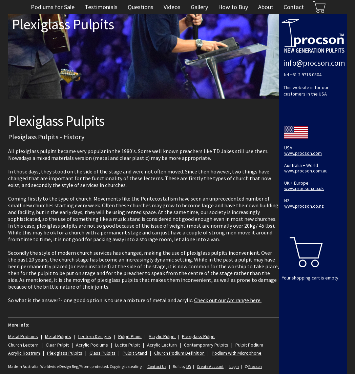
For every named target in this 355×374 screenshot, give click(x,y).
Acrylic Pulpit (162, 336)
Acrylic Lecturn (162, 345)
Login (234, 366)
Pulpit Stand (135, 353)
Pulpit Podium (249, 345)
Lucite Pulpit (127, 345)
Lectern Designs (94, 336)
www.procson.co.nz (304, 206)
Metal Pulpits (58, 336)
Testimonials (101, 7)
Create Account (210, 366)
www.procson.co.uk (304, 188)
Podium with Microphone (237, 353)
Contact (294, 7)
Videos (172, 7)
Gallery (199, 7)
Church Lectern (23, 345)
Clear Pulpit (57, 345)
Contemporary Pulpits (206, 345)
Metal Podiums (23, 336)
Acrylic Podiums (92, 345)
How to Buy (233, 7)
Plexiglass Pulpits (64, 353)
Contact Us (156, 366)
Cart (319, 7)
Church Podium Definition (179, 353)
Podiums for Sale (53, 7)
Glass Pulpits (102, 353)
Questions (140, 7)
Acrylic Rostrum (24, 353)
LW (188, 366)
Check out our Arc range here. (228, 300)
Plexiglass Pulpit (198, 336)
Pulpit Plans (130, 336)
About (265, 7)
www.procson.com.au (306, 171)
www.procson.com (303, 153)
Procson (255, 366)
